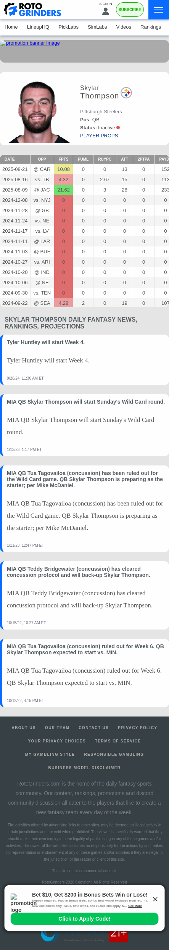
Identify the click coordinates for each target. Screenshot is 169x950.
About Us (24, 728)
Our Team (57, 728)
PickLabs (68, 27)
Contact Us (94, 728)
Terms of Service (118, 741)
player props (99, 135)
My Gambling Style (50, 754)
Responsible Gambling (114, 754)
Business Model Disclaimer (84, 768)
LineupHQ (38, 27)
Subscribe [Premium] (130, 10)
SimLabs (97, 27)
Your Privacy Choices (57, 741)
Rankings (150, 27)
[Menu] (158, 9)
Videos (124, 27)
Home (11, 27)
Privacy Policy (137, 728)
